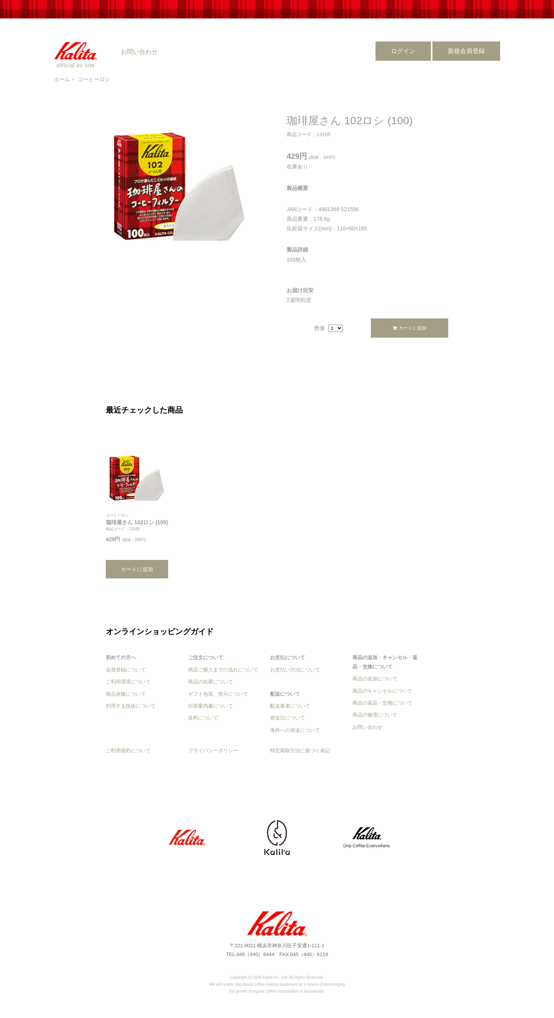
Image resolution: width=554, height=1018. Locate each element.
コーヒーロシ (94, 79)
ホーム (62, 79)
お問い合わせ (139, 51)
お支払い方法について (295, 670)
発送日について (287, 718)
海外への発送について (295, 730)
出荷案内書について (210, 706)
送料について (203, 718)
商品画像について (126, 694)
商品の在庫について (210, 682)
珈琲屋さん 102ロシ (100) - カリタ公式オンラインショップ (277, 923)
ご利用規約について (128, 750)
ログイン (403, 51)
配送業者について (290, 706)
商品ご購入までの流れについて (223, 670)
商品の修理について (374, 715)
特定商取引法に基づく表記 (300, 750)
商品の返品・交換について (382, 703)
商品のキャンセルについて (382, 691)
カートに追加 (409, 328)
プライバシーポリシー (213, 750)
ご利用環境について (128, 682)
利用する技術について (131, 706)
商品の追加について (374, 678)
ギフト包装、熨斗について (218, 694)
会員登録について (126, 670)
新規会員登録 (466, 51)
